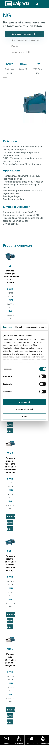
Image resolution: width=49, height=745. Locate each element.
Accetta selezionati (24, 409)
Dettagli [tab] (18, 327)
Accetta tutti (24, 402)
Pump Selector (43, 743)
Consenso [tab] (7, 327)
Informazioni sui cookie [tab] (36, 327)
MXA (10, 453)
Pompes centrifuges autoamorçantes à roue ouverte (11, 276)
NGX (10, 649)
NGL (10, 551)
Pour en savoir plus (11, 425)
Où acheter (18, 743)
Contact (6, 743)
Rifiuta (24, 416)
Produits (30, 743)
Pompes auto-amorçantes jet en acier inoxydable (10, 660)
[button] (43, 3)
